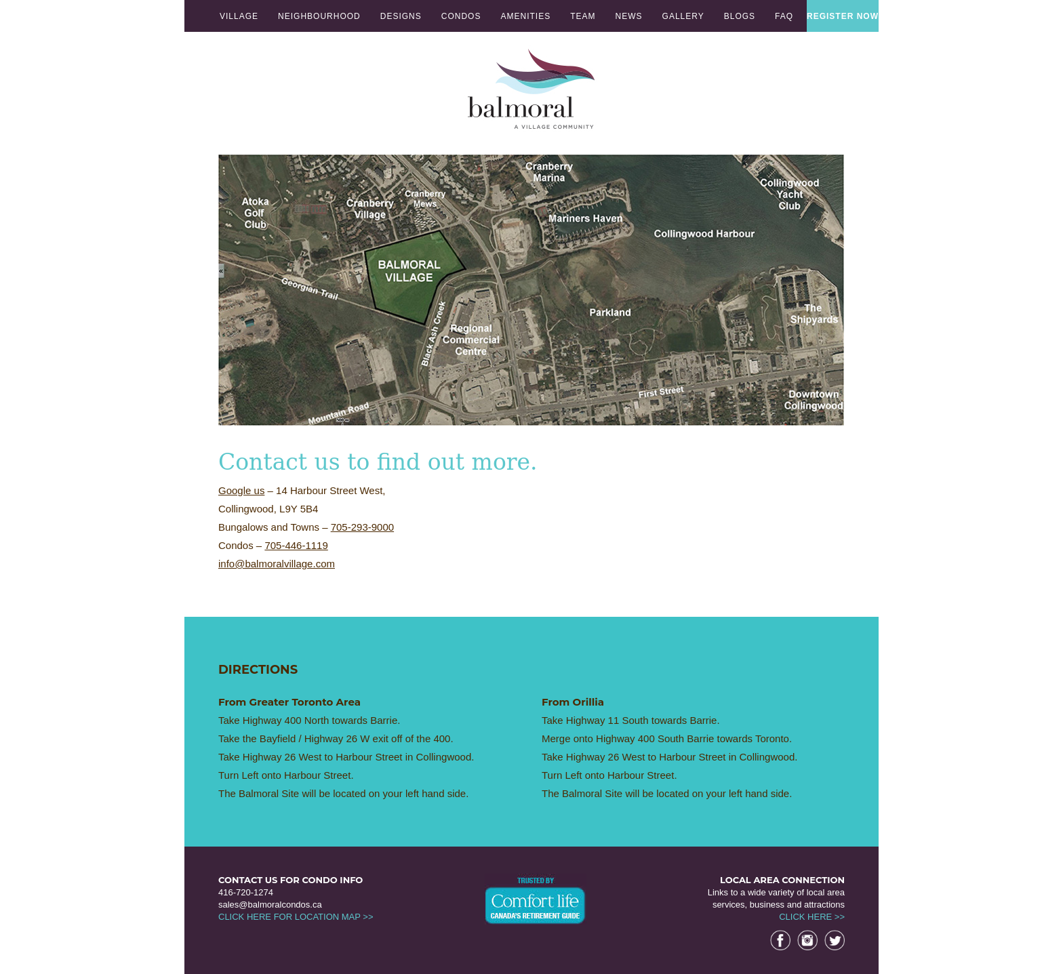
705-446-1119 (295, 545)
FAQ (784, 16)
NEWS (629, 16)
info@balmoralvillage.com (276, 563)
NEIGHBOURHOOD (319, 16)
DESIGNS (401, 16)
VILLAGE (239, 16)
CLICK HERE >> (812, 917)
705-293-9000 (362, 527)
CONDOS (461, 16)
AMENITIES (525, 16)
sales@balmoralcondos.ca (270, 904)
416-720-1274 (245, 892)
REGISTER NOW (843, 16)
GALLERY (683, 16)
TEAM (582, 16)
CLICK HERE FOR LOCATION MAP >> (296, 917)
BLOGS (739, 16)
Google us (241, 490)
